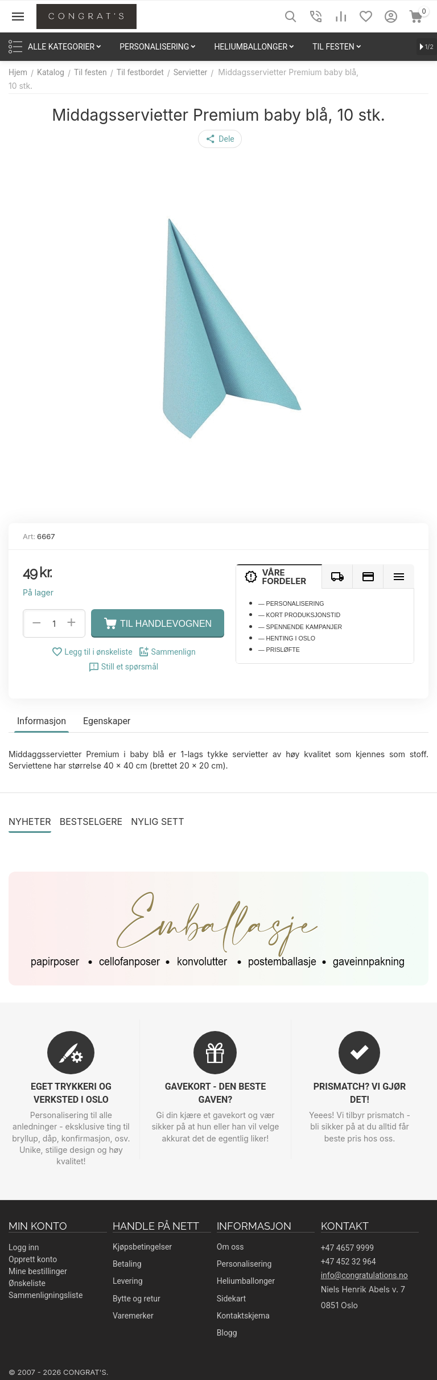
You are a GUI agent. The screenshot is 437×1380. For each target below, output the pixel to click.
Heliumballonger (246, 1280)
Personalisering (244, 1263)
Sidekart (231, 1298)
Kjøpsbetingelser (142, 1246)
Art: (29, 536)
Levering (128, 1280)
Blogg (227, 1332)
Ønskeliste (27, 1283)
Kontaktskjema (243, 1315)
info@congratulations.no (364, 1275)
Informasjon (41, 721)
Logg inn (24, 1247)
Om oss (230, 1246)
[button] (220, 138)
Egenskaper (106, 721)
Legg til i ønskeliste (91, 652)
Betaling (127, 1263)
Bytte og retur (136, 1298)
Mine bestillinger (38, 1271)
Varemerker (133, 1315)
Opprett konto (33, 1259)
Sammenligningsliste (46, 1295)
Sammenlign (167, 652)
